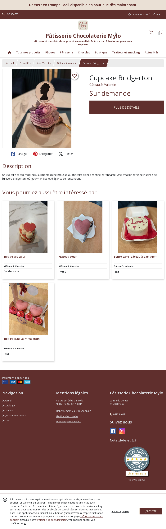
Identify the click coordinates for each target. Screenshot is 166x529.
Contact (157, 14)
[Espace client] (137, 33)
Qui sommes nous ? (14, 415)
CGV (5, 420)
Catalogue (9, 405)
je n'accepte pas (120, 511)
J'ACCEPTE (151, 511)
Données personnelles (68, 421)
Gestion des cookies (67, 416)
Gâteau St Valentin (67, 63)
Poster (65, 153)
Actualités (25, 63)
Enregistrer (43, 153)
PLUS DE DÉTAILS (126, 107)
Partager (19, 153)
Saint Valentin (44, 63)
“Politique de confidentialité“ (52, 520)
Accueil (10, 63)
